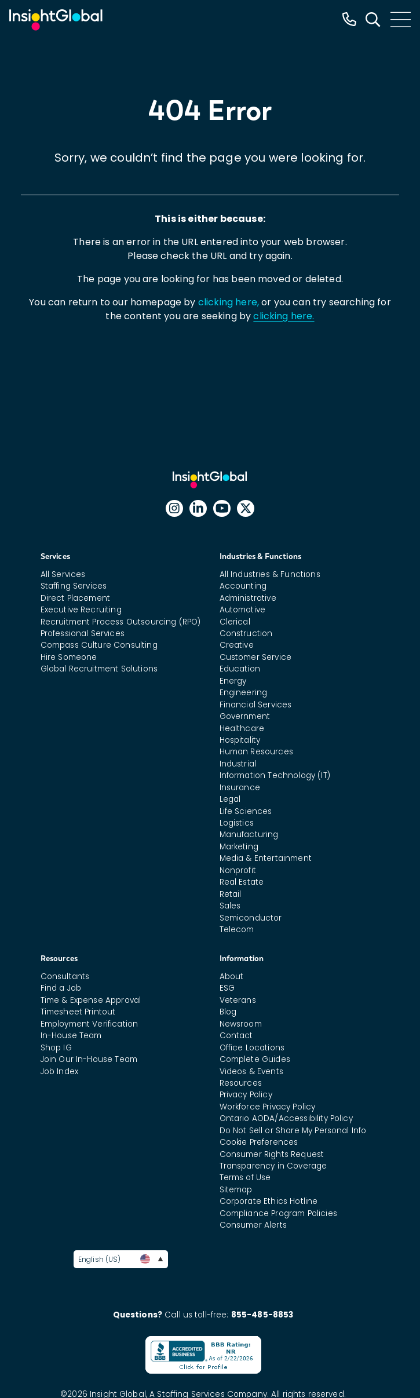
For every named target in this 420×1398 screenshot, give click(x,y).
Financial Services (256, 704)
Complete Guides (255, 1059)
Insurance (240, 787)
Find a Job (61, 988)
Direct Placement (76, 598)
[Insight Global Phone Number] (349, 19)
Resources (241, 1083)
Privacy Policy (246, 1094)
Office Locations (252, 1047)
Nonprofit (238, 870)
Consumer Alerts (253, 1225)
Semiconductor (251, 918)
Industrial (238, 763)
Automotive (243, 609)
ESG (227, 988)
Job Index (59, 1071)
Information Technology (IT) (275, 775)
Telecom (237, 929)
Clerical (235, 621)
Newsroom (241, 1024)
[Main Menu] (400, 19)
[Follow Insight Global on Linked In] (198, 508)
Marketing (239, 846)
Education (240, 668)
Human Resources (256, 751)
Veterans (238, 1000)
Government (245, 716)
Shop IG (56, 1047)
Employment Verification (89, 1024)
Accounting (243, 586)
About (232, 976)
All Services (63, 574)
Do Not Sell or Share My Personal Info (293, 1130)
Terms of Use (245, 1177)
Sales (230, 905)
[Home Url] (56, 20)
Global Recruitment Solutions (99, 668)
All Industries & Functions (270, 574)
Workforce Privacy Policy (268, 1106)
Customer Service (256, 657)
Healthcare (242, 728)
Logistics (237, 822)
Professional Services (83, 633)
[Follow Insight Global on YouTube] (222, 508)
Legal (230, 799)
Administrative (248, 598)
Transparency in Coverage (273, 1165)
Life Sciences (246, 811)
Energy (233, 681)
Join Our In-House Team (89, 1059)
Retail (231, 894)
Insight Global (215, 479)
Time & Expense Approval (91, 1000)
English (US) (120, 1259)
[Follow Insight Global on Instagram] (174, 508)
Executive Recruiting (81, 609)
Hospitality (240, 740)
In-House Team (71, 1035)
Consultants (65, 976)
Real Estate (242, 882)
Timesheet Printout (78, 1011)
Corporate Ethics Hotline (269, 1201)
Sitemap (236, 1189)
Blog (228, 1011)
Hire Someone (69, 657)
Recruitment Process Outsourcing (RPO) (121, 621)
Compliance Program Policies (278, 1213)
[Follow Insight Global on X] (245, 508)
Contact (236, 1035)
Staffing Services (74, 586)
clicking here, (228, 302)
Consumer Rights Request (272, 1154)
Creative (237, 645)
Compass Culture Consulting (99, 645)
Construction (246, 633)
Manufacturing (249, 834)
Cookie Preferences (259, 1142)
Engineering (244, 692)
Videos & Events (251, 1071)
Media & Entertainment (266, 858)
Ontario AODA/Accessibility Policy (286, 1118)
